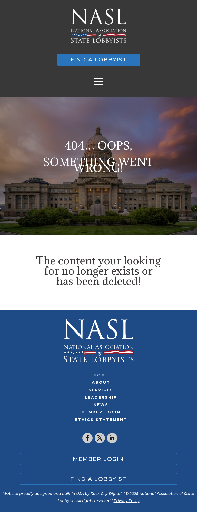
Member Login (101, 412)
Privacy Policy (127, 500)
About (101, 382)
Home (101, 375)
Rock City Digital (107, 493)
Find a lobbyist (99, 59)
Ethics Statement (101, 419)
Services (100, 390)
